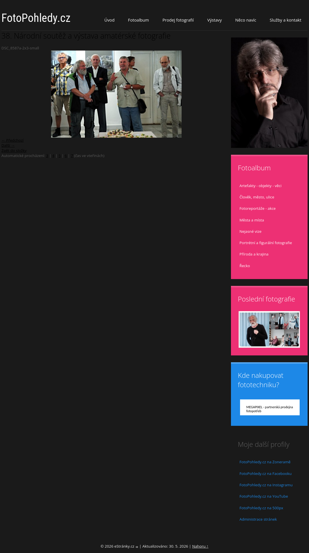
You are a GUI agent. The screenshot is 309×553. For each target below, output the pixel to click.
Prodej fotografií (178, 20)
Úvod (109, 20)
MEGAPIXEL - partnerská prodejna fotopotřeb (269, 409)
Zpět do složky (14, 150)
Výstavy (214, 20)
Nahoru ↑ (200, 546)
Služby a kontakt (285, 20)
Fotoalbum (138, 20)
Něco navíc (245, 20)
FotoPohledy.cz (36, 18)
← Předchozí (12, 140)
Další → (8, 145)
